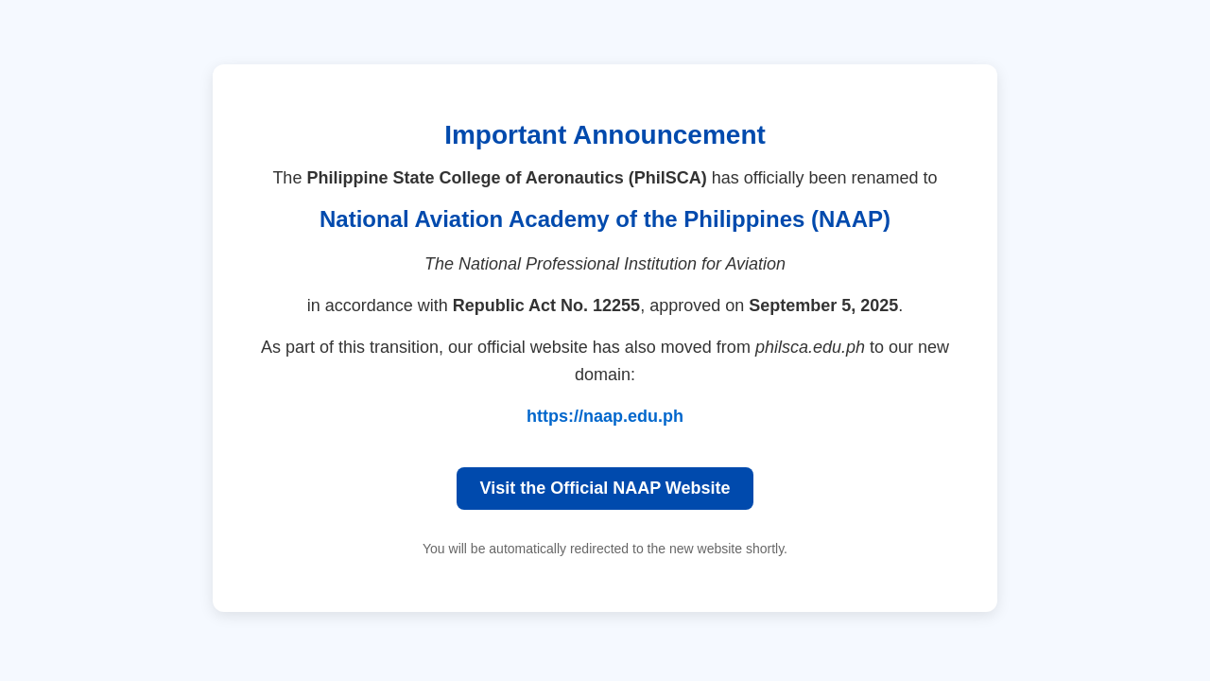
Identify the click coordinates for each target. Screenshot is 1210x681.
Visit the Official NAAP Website (604, 488)
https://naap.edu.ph (605, 416)
